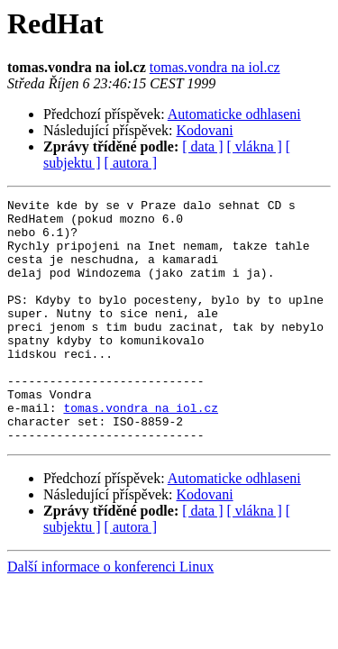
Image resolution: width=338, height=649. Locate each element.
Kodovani (205, 130)
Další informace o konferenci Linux (110, 615)
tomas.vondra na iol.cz (215, 67)
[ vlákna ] (254, 146)
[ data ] (202, 146)
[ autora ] (131, 162)
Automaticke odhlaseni (234, 114)
